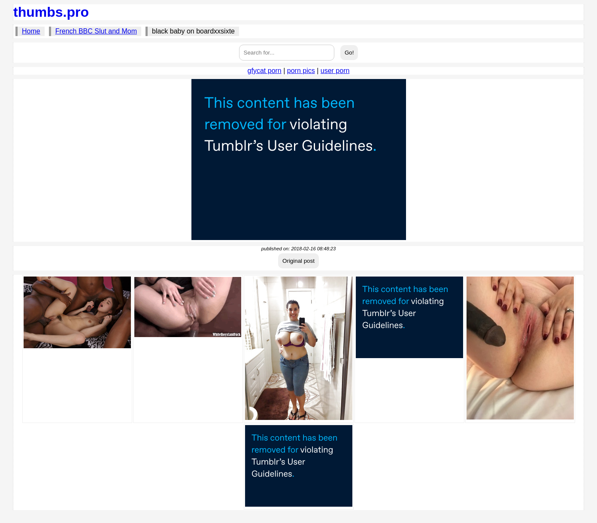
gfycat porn (265, 70)
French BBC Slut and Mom (96, 31)
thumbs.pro (51, 12)
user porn (335, 70)
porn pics (301, 70)
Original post (298, 261)
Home (31, 31)
